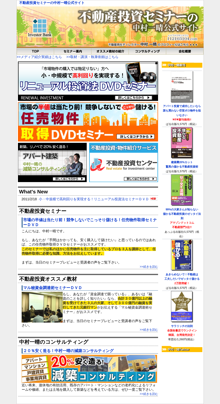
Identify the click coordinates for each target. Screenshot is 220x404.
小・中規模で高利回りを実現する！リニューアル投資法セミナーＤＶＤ (98, 199)
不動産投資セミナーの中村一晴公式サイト (52, 3)
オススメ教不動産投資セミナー (72, 51)
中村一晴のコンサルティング (147, 51)
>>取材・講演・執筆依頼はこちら (92, 57)
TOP (35, 51)
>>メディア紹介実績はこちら (39, 57)
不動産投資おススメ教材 (110, 51)
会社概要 (185, 51)
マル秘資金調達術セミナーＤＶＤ (52, 288)
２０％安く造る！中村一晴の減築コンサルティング (68, 351)
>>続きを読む (149, 266)
